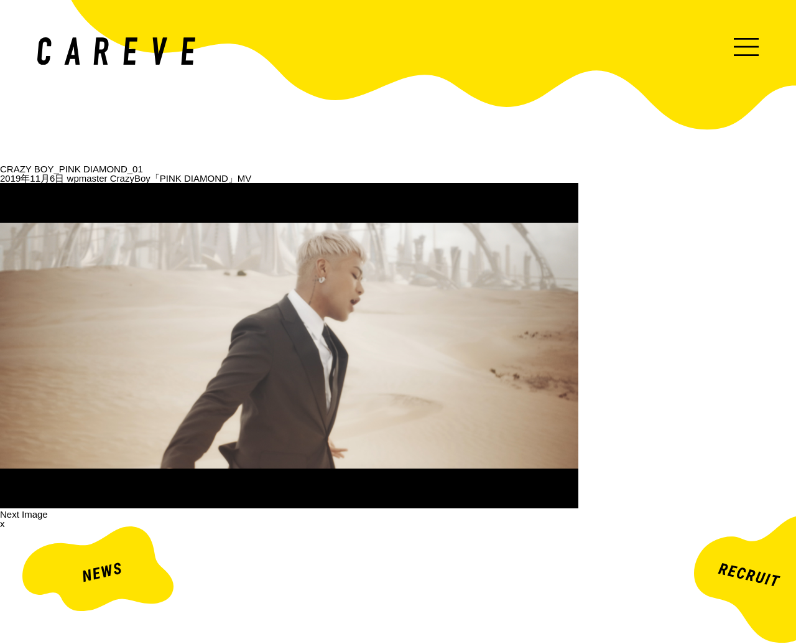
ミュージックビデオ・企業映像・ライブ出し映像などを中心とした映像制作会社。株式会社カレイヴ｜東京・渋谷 (116, 51)
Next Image (24, 514)
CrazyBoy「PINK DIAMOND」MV (181, 178)
